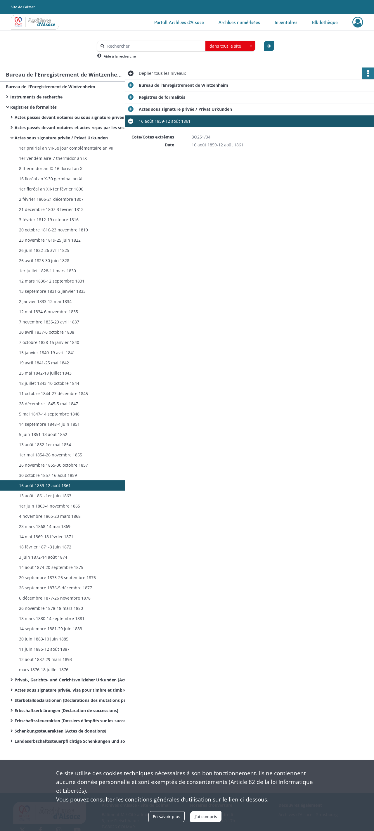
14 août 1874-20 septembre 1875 (51, 567)
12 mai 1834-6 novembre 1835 (48, 311)
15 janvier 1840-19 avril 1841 (47, 352)
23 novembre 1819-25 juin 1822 (50, 240)
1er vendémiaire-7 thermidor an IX (53, 158)
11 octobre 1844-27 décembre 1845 (53, 393)
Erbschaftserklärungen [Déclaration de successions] (66, 710)
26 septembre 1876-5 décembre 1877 (55, 588)
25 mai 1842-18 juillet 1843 (45, 373)
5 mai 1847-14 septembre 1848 (49, 414)
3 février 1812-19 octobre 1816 (49, 219)
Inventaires (286, 22)
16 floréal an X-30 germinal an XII (51, 178)
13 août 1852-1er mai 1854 (45, 444)
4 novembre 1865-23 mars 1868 (50, 516)
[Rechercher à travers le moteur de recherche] (154, 46)
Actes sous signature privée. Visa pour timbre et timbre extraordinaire (73, 690)
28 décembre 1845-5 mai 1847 (48, 403)
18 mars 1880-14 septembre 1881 (51, 618)
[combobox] (230, 46)
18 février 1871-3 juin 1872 (45, 547)
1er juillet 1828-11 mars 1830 (47, 270)
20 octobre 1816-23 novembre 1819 (53, 230)
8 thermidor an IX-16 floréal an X (50, 168)
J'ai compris (206, 816)
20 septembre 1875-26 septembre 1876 (57, 577)
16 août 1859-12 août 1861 (45, 485)
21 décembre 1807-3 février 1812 (51, 209)
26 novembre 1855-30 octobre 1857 (53, 465)
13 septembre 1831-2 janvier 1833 (52, 291)
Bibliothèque (325, 22)
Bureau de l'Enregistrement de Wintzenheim (50, 86)
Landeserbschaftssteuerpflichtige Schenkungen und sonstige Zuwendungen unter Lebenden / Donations (73, 741)
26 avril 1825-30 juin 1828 (44, 260)
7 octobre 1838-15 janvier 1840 (49, 342)
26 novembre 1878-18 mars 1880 (51, 608)
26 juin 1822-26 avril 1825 (44, 250)
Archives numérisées (239, 22)
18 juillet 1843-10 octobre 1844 (49, 383)
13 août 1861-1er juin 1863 (45, 495)
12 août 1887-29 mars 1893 (45, 659)
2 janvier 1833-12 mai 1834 (45, 301)
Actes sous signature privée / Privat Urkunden (61, 138)
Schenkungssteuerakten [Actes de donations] (60, 731)
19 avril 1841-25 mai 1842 (44, 363)
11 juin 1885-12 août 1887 (44, 649)
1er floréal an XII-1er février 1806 (51, 189)
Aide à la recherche (120, 56)
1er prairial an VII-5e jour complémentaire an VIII (67, 148)
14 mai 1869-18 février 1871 (46, 536)
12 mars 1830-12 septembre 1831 (51, 281)
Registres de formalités (33, 107)
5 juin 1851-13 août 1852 (43, 434)
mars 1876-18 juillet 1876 (43, 669)
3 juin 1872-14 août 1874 (43, 557)
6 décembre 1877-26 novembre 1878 (55, 598)
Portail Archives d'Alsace (179, 22)
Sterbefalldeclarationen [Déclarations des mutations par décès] (73, 700)
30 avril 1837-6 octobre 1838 (46, 332)
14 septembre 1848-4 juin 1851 (49, 424)
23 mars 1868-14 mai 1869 (44, 526)
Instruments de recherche (36, 97)
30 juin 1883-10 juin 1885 (43, 639)
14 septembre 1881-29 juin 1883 (50, 628)
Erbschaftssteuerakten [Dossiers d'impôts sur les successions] (73, 720)
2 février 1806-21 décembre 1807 (51, 199)
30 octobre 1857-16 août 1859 (48, 475)
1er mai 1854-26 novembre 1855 (50, 455)
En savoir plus (166, 816)
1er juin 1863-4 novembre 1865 (49, 506)
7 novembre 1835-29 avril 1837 (49, 322)
